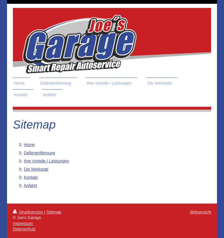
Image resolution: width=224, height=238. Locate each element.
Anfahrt (30, 185)
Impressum (23, 223)
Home (29, 144)
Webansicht (200, 212)
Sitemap (53, 212)
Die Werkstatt (36, 169)
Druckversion (28, 212)
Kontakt (31, 177)
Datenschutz (24, 229)
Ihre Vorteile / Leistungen (46, 161)
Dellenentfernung (39, 152)
